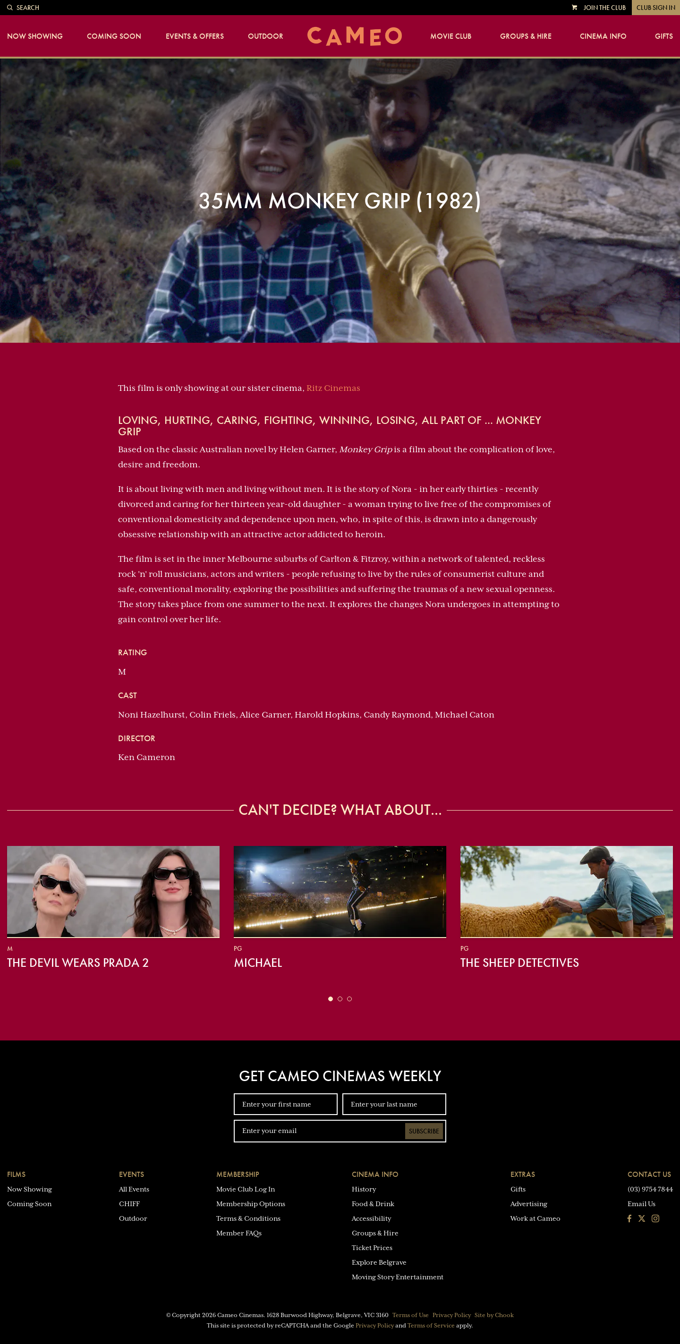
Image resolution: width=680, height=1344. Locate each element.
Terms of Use (410, 1315)
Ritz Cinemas (333, 388)
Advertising (528, 1204)
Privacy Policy (452, 1315)
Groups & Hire (526, 36)
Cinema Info (603, 36)
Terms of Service (431, 1325)
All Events (134, 1189)
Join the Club (605, 7)
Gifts (664, 36)
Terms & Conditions (248, 1218)
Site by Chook (494, 1315)
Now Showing (35, 36)
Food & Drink (373, 1204)
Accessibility (371, 1218)
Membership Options (250, 1204)
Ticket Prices (372, 1247)
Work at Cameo (535, 1218)
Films (16, 1174)
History (364, 1189)
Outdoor (265, 36)
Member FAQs (239, 1233)
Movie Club (450, 36)
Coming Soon (114, 36)
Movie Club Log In (245, 1189)
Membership (237, 1174)
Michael (258, 963)
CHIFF (129, 1204)
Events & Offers (195, 36)
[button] (330, 999)
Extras (522, 1174)
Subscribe (424, 1131)
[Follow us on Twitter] (642, 1219)
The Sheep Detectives (519, 963)
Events (131, 1174)
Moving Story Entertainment (397, 1277)
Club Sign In (656, 7)
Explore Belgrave (379, 1262)
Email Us (641, 1204)
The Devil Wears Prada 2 (78, 963)
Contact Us (649, 1174)
